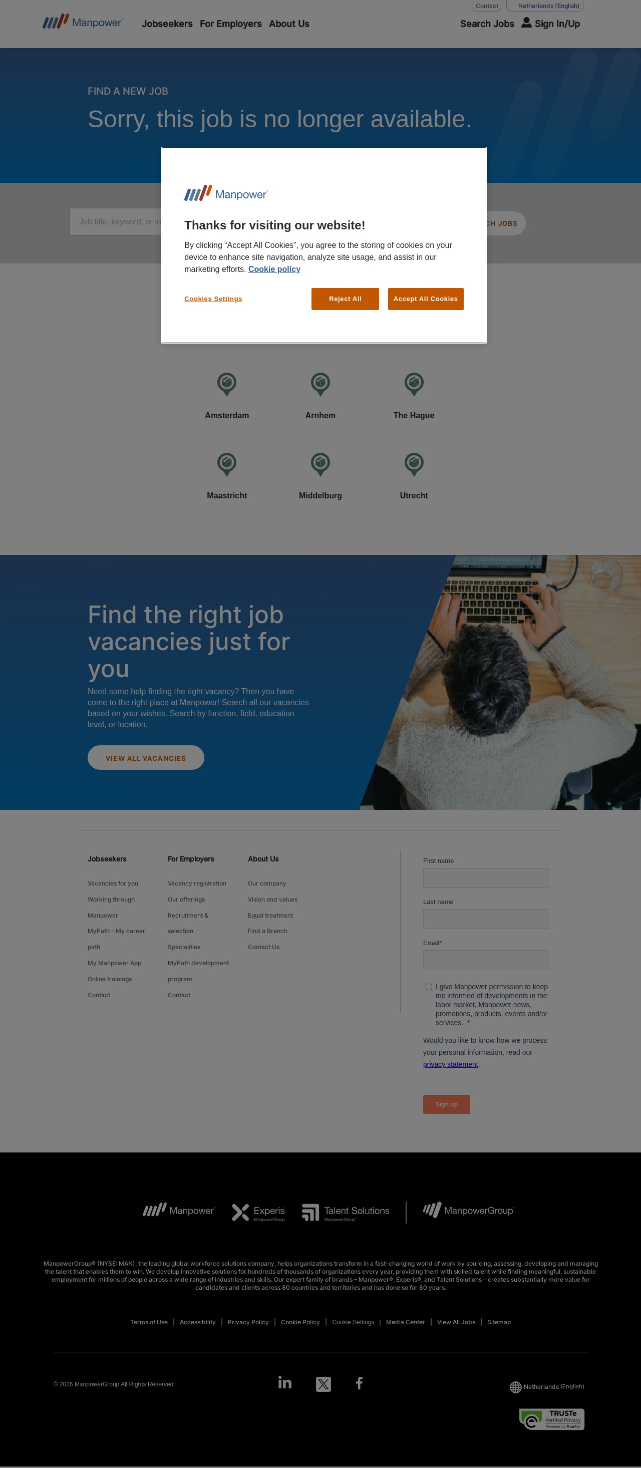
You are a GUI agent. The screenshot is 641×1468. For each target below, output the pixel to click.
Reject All (345, 299)
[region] (324, 245)
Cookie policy (274, 269)
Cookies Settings (213, 299)
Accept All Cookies (426, 299)
